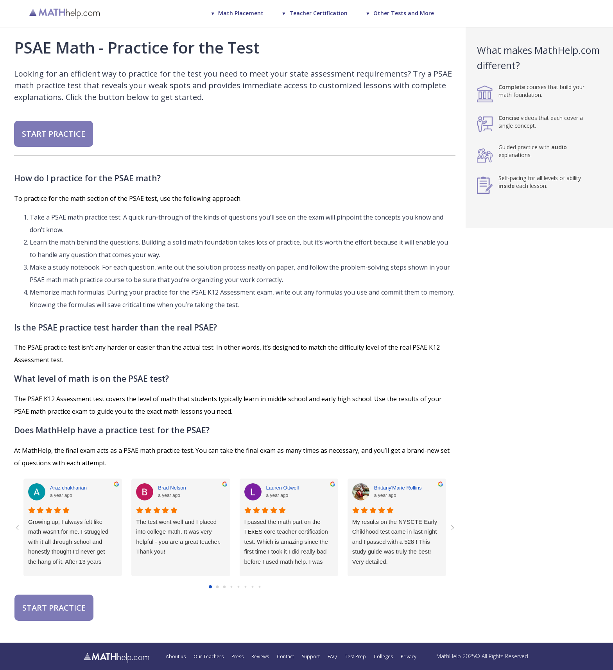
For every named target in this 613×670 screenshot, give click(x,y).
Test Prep (355, 657)
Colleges (383, 657)
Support (311, 657)
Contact (285, 657)
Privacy (408, 657)
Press (237, 657)
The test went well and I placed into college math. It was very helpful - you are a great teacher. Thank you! (178, 536)
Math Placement (240, 13)
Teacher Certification (318, 13)
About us (176, 657)
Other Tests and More (403, 13)
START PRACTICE (53, 134)
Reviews (260, 657)
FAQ (332, 657)
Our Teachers (209, 657)
